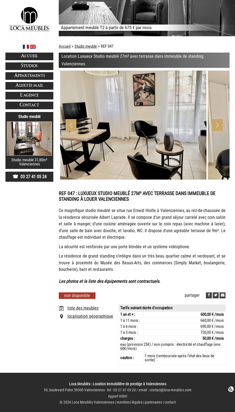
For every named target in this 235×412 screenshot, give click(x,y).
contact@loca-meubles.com (170, 390)
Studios (29, 66)
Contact (29, 105)
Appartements (29, 76)
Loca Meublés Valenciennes (93, 402)
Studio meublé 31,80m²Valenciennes (29, 161)
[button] (217, 125)
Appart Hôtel (117, 396)
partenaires (153, 402)
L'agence (29, 95)
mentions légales (130, 402)
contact (170, 402)
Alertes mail (29, 85)
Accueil (29, 56)
